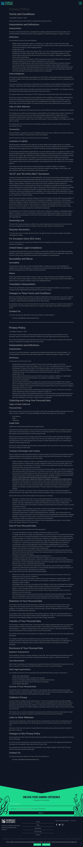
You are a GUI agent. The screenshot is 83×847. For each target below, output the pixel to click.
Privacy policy (46, 844)
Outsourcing (37, 831)
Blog (38, 825)
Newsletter (38, 828)
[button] (80, 3)
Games (38, 821)
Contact (38, 834)
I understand (37, 844)
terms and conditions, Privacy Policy (24, 808)
